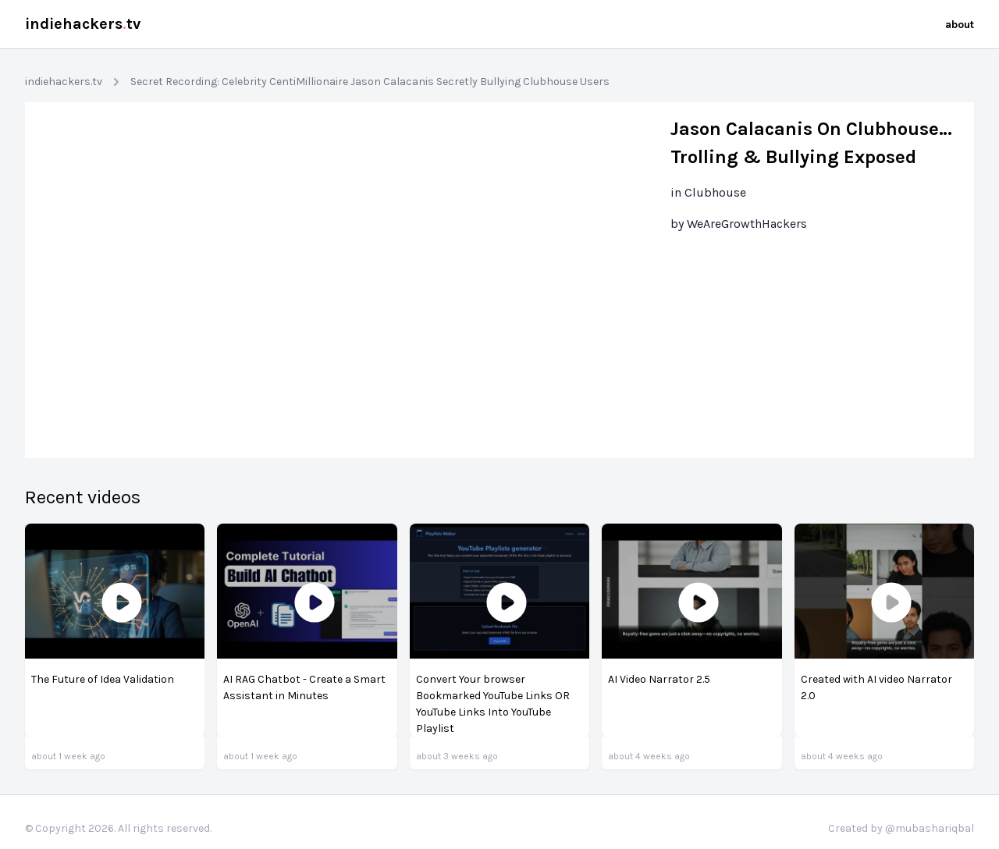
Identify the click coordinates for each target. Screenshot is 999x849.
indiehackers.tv (63, 81)
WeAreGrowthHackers (747, 223)
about (959, 24)
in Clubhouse (708, 192)
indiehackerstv (82, 24)
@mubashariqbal (929, 828)
